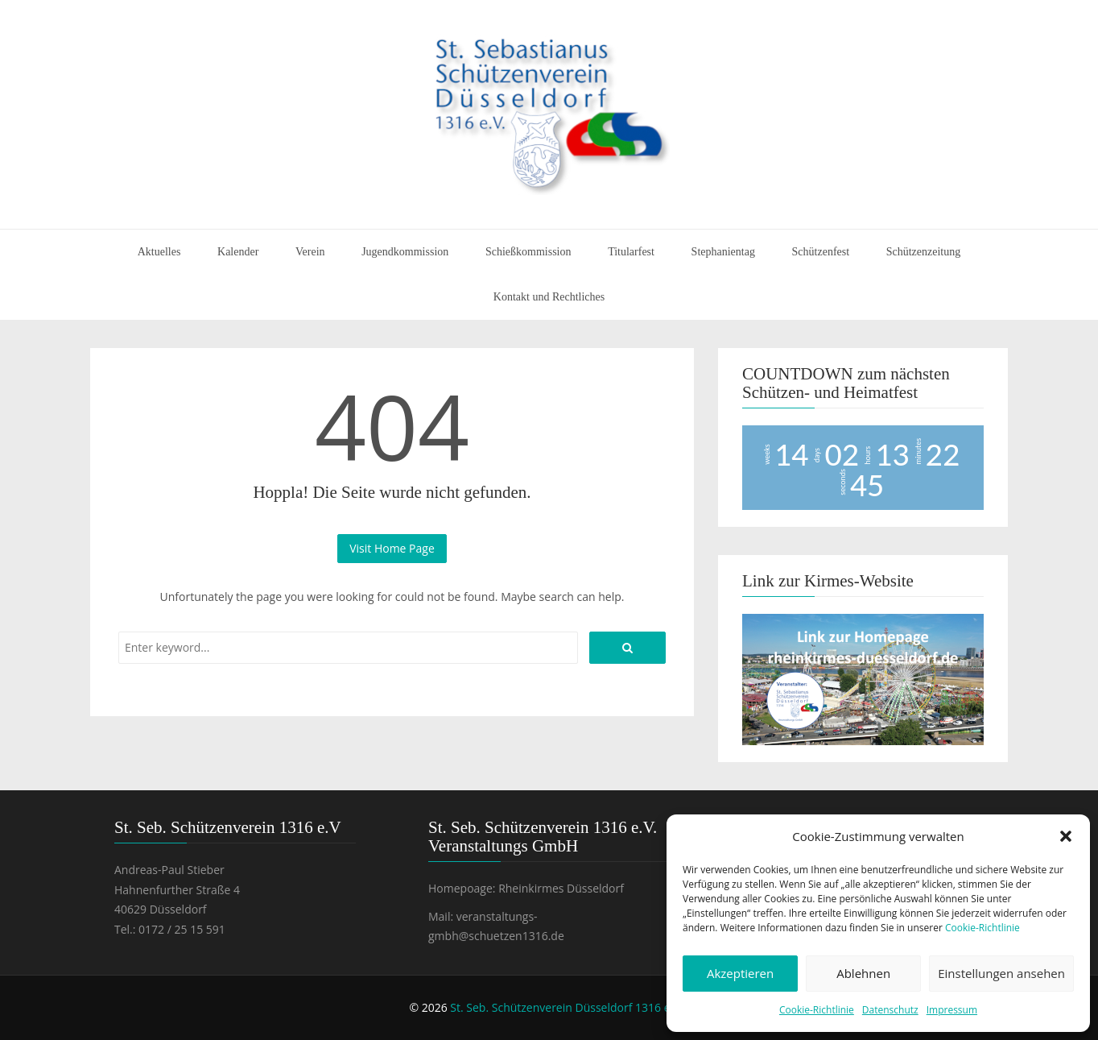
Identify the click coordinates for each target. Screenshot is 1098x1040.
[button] (1066, 836)
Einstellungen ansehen (1001, 973)
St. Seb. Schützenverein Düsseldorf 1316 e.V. (566, 1007)
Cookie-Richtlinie (982, 927)
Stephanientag (723, 252)
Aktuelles (159, 252)
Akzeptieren (740, 973)
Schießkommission (528, 252)
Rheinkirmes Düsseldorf (561, 888)
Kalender (237, 252)
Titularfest (631, 252)
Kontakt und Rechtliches (549, 297)
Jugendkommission (404, 252)
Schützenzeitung (923, 252)
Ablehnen (863, 973)
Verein (310, 252)
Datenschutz (890, 1010)
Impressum (952, 1010)
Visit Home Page (392, 548)
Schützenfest (821, 252)
